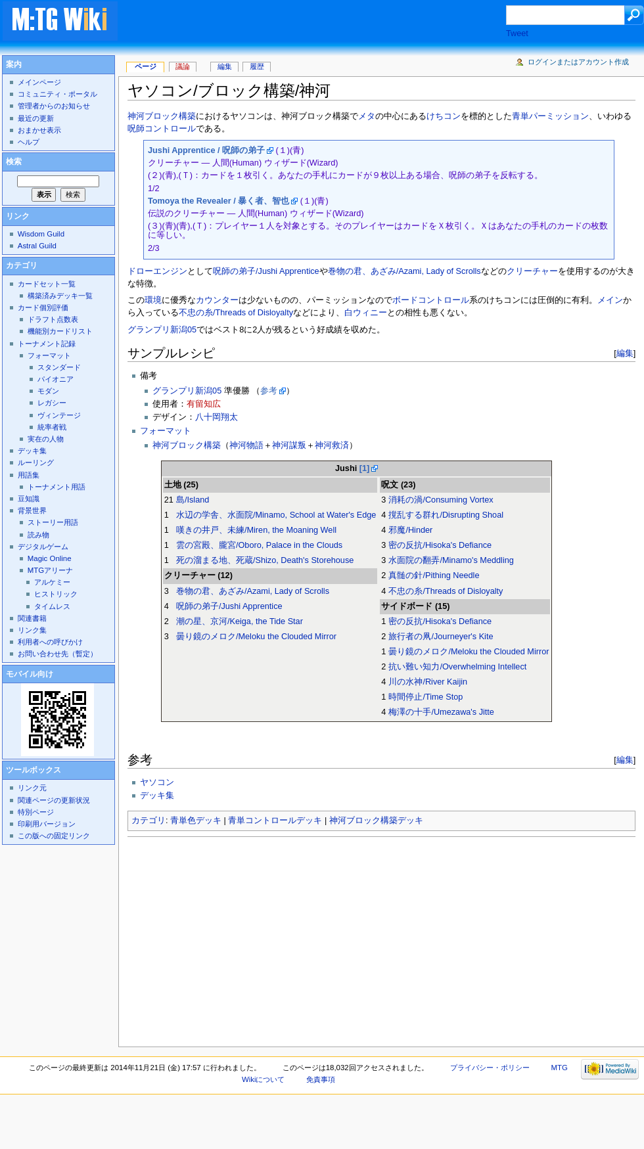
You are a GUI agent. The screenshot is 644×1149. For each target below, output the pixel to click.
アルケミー (52, 582)
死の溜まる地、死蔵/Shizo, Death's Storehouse (265, 560)
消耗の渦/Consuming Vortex (440, 500)
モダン (48, 391)
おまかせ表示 (39, 130)
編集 (624, 353)
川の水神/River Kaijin (427, 682)
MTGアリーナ (50, 570)
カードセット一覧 (47, 284)
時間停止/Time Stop (425, 697)
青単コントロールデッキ (275, 820)
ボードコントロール (430, 300)
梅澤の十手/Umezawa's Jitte (441, 712)
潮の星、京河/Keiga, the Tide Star (239, 621)
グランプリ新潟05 (161, 329)
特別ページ (36, 812)
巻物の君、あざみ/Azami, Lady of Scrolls (404, 271)
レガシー (51, 403)
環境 (153, 300)
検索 (14, 162)
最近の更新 (36, 118)
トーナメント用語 (56, 487)
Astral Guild (37, 246)
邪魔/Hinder (410, 530)
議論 (182, 66)
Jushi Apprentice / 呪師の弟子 (206, 150)
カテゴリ (148, 820)
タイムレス (52, 606)
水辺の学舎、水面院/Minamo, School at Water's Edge (276, 515)
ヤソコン (157, 782)
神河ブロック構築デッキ (376, 820)
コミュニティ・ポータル (57, 94)
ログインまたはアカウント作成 (578, 62)
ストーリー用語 (53, 522)
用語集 (28, 475)
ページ (145, 66)
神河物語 (246, 445)
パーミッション (559, 116)
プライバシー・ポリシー (490, 1067)
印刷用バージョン (47, 824)
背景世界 (32, 510)
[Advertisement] (324, 22)
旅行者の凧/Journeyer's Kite (440, 636)
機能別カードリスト (60, 331)
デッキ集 (157, 795)
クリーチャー (532, 271)
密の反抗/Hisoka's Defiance (440, 545)
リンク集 (32, 630)
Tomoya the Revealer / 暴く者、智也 (218, 201)
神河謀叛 (289, 445)
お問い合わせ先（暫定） (57, 654)
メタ (366, 116)
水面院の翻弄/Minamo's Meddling (450, 560)
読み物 (38, 535)
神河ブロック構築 (161, 116)
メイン (610, 300)
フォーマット (165, 431)
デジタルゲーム (43, 547)
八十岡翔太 (216, 417)
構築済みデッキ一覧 (60, 296)
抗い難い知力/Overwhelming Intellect (457, 666)
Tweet (517, 33)
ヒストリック (56, 594)
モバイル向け (29, 674)
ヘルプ (28, 142)
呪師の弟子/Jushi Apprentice (266, 271)
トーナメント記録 (47, 344)
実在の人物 (46, 439)
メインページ (39, 82)
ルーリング (36, 462)
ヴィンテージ (59, 415)
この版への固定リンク (54, 836)
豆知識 (28, 499)
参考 (268, 390)
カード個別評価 (43, 307)
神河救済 (332, 445)
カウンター (217, 300)
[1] (364, 468)
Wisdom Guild (41, 234)
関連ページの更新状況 (54, 800)
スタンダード (59, 367)
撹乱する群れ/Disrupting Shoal (445, 515)
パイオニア (55, 379)
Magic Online (50, 558)
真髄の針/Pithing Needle (433, 575)
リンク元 (32, 788)
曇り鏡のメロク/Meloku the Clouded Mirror (256, 636)
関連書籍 (32, 618)
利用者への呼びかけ (50, 642)
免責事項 (320, 1079)
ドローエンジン (157, 271)
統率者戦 (51, 427)
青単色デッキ (195, 820)
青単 (520, 116)
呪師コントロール (161, 128)
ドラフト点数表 (53, 319)
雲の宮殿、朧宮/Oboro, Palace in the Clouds (259, 545)
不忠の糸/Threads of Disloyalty (236, 312)
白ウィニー (365, 312)
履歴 (257, 66)
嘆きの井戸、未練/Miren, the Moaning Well (256, 530)
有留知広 (204, 404)
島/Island (192, 500)
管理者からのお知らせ (54, 106)
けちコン (443, 116)
